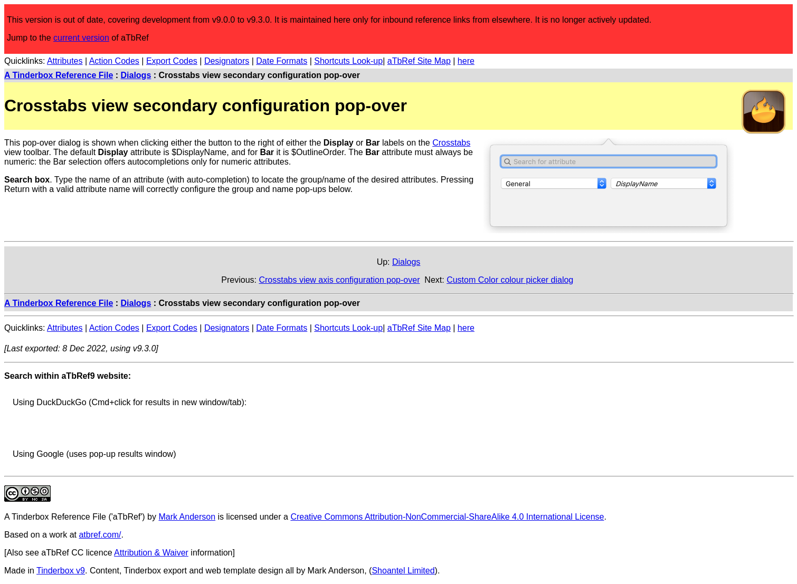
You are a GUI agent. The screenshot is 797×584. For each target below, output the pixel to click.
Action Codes (114, 60)
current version (81, 37)
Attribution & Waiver (151, 552)
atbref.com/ (100, 534)
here (466, 60)
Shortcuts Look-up (348, 60)
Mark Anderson (186, 516)
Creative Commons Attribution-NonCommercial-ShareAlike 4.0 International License (447, 516)
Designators (226, 60)
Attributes (65, 60)
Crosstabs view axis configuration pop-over (339, 279)
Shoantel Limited (403, 570)
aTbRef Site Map (419, 60)
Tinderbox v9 (60, 570)
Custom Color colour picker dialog (510, 279)
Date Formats (281, 60)
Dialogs (136, 75)
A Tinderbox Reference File (58, 75)
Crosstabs (451, 142)
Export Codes (171, 60)
